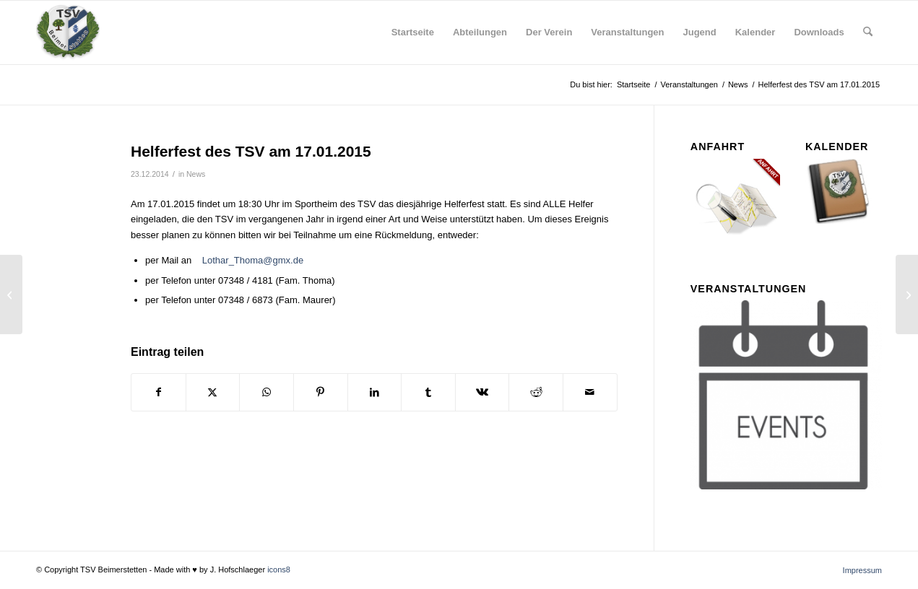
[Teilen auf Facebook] (158, 392)
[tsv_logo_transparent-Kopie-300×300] (68, 32)
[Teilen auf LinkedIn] (375, 392)
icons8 (278, 569)
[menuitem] (412, 32)
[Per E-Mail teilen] (590, 392)
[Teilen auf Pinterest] (320, 392)
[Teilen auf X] (213, 392)
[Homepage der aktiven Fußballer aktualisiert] (11, 294)
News (195, 174)
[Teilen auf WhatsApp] (266, 392)
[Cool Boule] (907, 294)
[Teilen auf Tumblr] (428, 392)
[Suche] (868, 32)
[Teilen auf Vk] (482, 392)
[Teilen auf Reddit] (536, 392)
